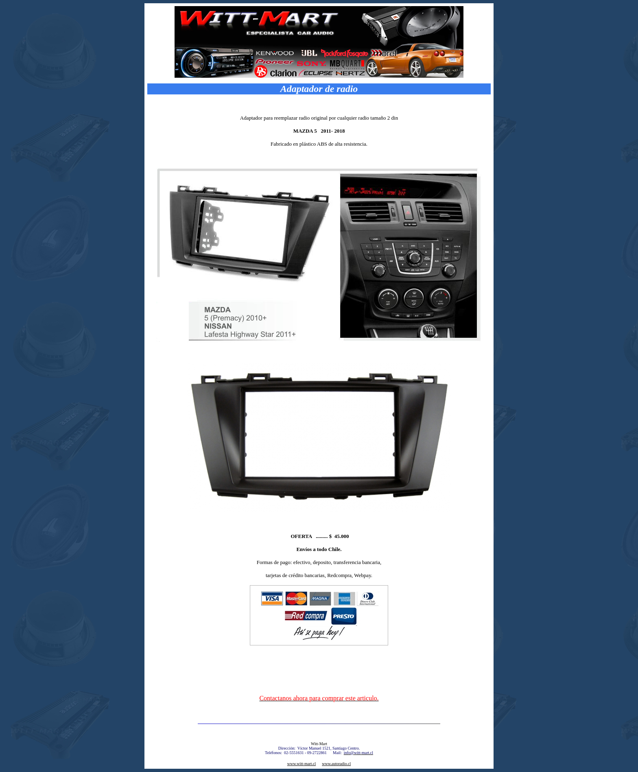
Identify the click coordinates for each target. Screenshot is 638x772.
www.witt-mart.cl (301, 763)
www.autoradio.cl (336, 763)
